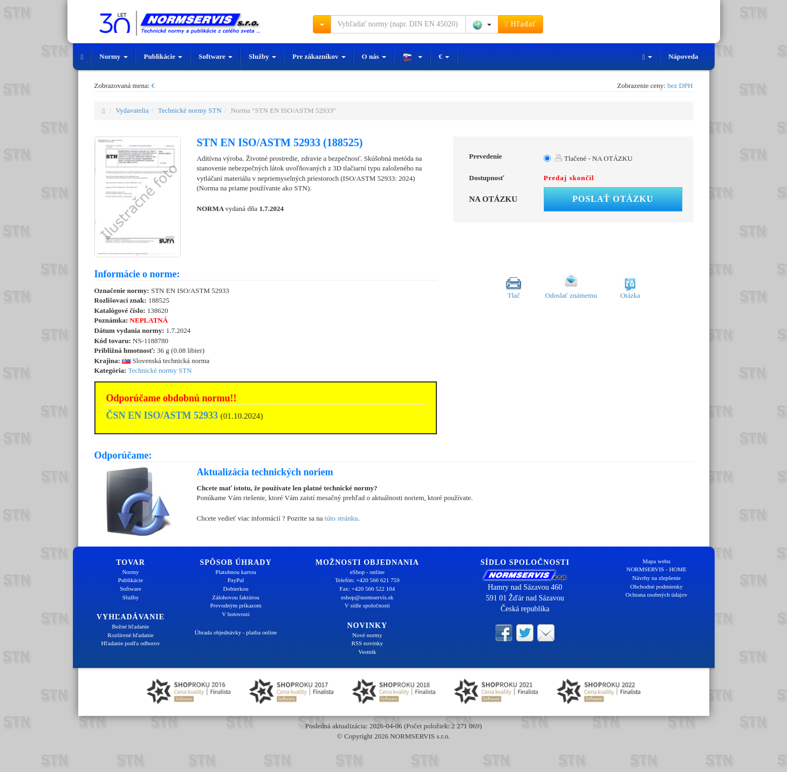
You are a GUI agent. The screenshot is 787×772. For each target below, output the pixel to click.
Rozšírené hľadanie (130, 635)
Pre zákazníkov (319, 56)
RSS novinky (367, 643)
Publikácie (163, 56)
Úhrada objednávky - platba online (236, 632)
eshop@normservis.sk (367, 597)
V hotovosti (235, 614)
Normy (113, 56)
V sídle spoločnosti (367, 605)
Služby (262, 56)
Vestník (367, 651)
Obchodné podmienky (656, 586)
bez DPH (680, 85)
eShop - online (367, 572)
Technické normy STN (190, 110)
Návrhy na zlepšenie (656, 578)
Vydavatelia (131, 110)
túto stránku (341, 518)
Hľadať (520, 24)
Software (215, 56)
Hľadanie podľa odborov (130, 643)
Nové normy (367, 635)
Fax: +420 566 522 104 (367, 588)
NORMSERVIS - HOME (656, 569)
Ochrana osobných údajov (657, 594)
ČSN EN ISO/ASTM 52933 (162, 415)
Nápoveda (683, 56)
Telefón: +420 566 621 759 (367, 580)
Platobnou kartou (235, 572)
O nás (374, 56)
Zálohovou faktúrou (235, 597)
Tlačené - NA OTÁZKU (594, 158)
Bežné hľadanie (130, 626)
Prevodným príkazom (235, 605)
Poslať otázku (612, 198)
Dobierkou (235, 588)
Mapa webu (656, 561)
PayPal (236, 580)
